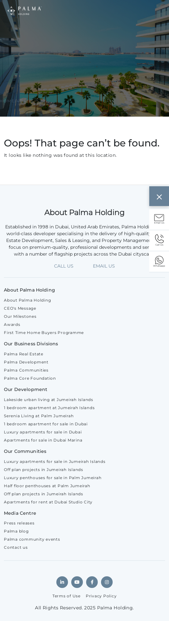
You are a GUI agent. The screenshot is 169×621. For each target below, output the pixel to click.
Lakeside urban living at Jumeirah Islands (48, 399)
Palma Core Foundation (30, 378)
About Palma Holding (27, 300)
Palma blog (16, 531)
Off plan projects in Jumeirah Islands (43, 469)
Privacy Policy (101, 595)
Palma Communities (26, 370)
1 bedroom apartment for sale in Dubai (46, 423)
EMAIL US (104, 266)
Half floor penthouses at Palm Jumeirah (47, 485)
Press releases (19, 523)
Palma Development (26, 362)
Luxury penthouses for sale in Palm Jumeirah (52, 477)
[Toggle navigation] (155, 10)
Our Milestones (20, 316)
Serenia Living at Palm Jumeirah (38, 415)
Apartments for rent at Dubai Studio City (48, 502)
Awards (12, 324)
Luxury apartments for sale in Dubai (43, 432)
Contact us (16, 547)
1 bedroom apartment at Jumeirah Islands (49, 407)
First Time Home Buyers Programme (44, 332)
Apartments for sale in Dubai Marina (43, 440)
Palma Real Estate (23, 353)
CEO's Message (20, 308)
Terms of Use (66, 595)
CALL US (63, 266)
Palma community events (32, 539)
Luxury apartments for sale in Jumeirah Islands (55, 461)
